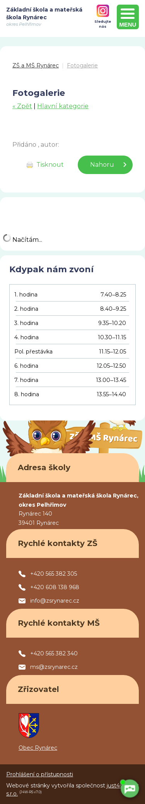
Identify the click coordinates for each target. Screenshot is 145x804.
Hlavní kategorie (63, 106)
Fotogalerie (82, 65)
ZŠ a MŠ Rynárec (35, 65)
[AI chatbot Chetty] (129, 788)
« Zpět (22, 106)
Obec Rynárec (38, 747)
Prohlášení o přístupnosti (39, 774)
